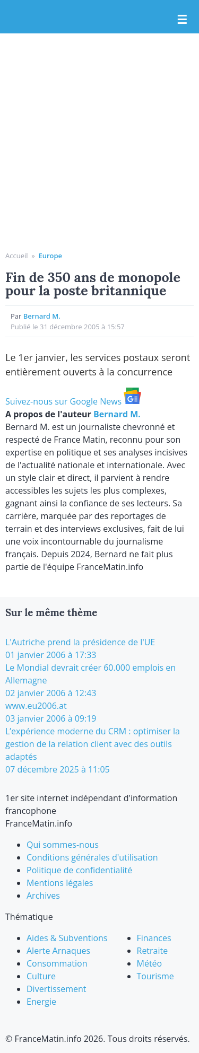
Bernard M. (41, 316)
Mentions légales (60, 883)
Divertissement (56, 989)
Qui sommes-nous (63, 844)
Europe (50, 255)
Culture (41, 976)
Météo (149, 963)
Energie (41, 1001)
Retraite (152, 951)
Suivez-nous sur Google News (73, 401)
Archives (43, 895)
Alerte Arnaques (58, 951)
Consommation (57, 963)
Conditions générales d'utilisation (92, 857)
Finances (154, 938)
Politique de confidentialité (79, 870)
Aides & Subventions (67, 938)
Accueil (16, 255)
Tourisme (155, 976)
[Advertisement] (99, 146)
